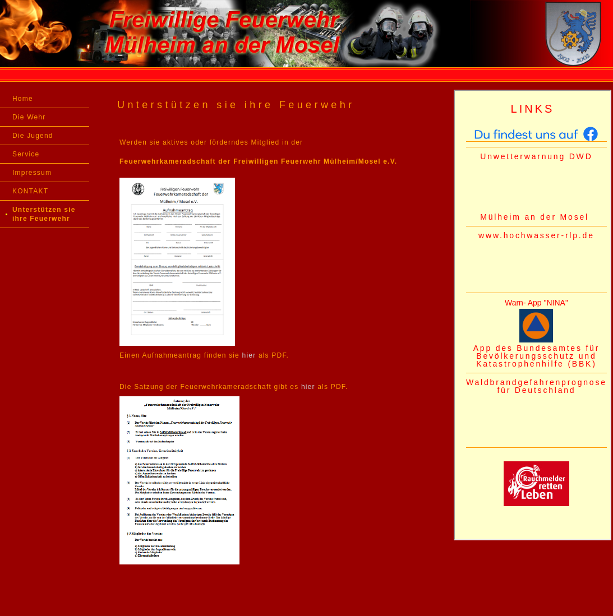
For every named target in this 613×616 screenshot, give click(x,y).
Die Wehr (28, 117)
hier (249, 355)
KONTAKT (30, 191)
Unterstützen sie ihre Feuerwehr (44, 214)
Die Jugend (32, 136)
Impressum (32, 173)
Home (22, 99)
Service (25, 154)
